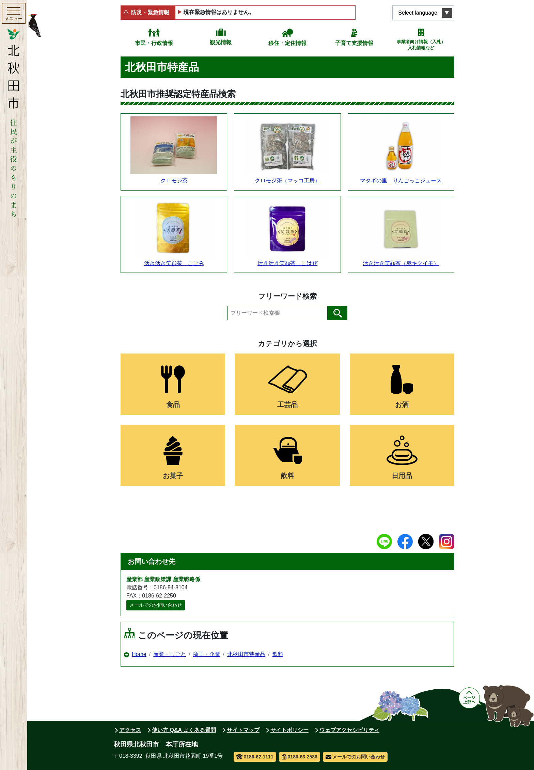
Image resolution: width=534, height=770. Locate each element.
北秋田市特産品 (246, 654)
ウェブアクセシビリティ (349, 730)
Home (139, 654)
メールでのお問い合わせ (155, 605)
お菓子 (173, 475)
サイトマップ (243, 730)
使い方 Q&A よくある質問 (184, 730)
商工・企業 (206, 654)
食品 (173, 404)
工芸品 (287, 404)
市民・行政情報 (154, 43)
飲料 (287, 475)
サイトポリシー (289, 730)
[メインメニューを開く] (14, 13)
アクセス (130, 730)
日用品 (402, 475)
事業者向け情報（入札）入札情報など (421, 44)
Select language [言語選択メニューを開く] (417, 13)
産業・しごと (169, 654)
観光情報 (221, 42)
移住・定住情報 (287, 43)
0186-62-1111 (254, 756)
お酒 (402, 404)
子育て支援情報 (354, 43)
